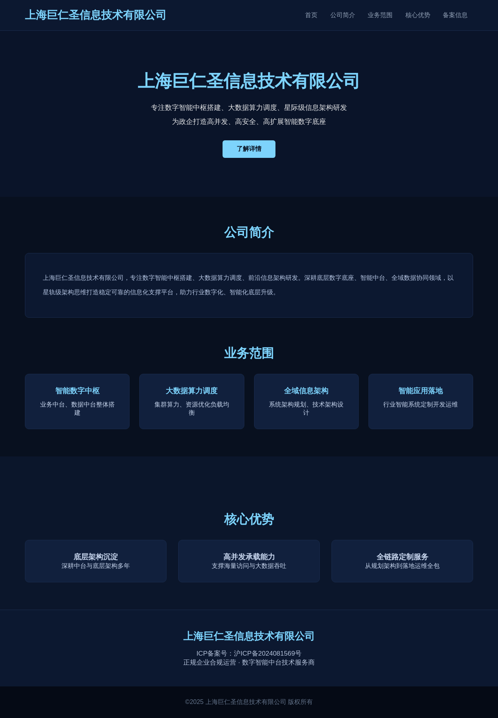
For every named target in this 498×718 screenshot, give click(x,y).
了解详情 (249, 148)
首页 (311, 15)
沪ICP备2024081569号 (268, 653)
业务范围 (380, 15)
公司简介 (342, 15)
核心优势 (417, 15)
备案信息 (455, 15)
